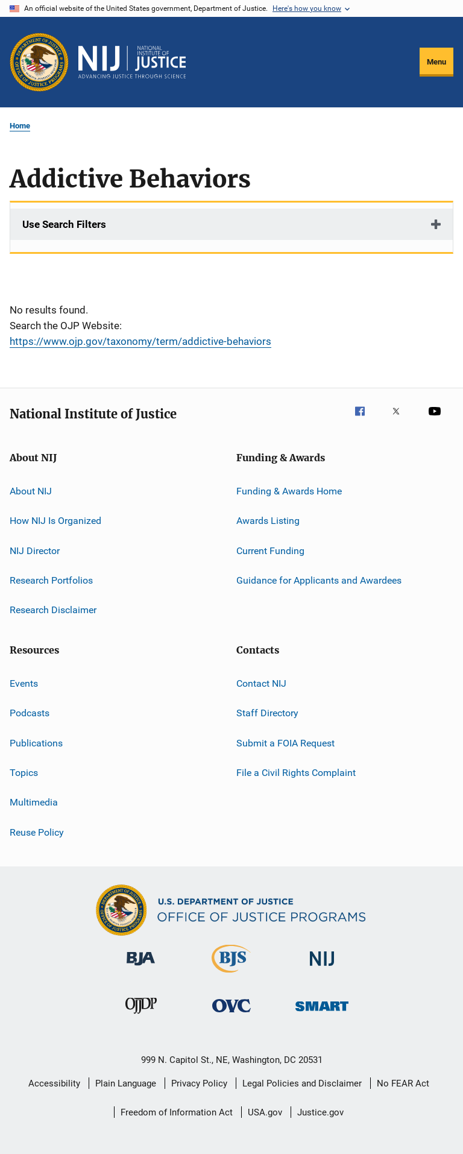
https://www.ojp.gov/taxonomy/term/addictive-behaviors (140, 341)
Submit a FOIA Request (285, 742)
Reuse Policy (37, 831)
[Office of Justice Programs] (39, 62)
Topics (24, 772)
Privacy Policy (199, 1083)
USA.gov (265, 1112)
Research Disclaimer (53, 610)
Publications (36, 742)
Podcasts (29, 713)
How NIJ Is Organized (55, 520)
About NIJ (31, 491)
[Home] (132, 62)
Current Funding (270, 551)
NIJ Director (35, 551)
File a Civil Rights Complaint (296, 772)
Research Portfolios (51, 580)
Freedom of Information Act (177, 1112)
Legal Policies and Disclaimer (302, 1083)
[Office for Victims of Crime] (231, 1014)
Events (24, 683)
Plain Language (125, 1083)
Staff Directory (267, 713)
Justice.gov (320, 1112)
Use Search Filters (64, 224)
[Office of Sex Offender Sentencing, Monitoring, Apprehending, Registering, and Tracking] (321, 1013)
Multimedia (34, 802)
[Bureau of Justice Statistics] (231, 975)
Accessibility (54, 1083)
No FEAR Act (403, 1083)
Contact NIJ (261, 683)
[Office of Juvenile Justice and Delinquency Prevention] (141, 1016)
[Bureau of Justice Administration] (141, 968)
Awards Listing (268, 520)
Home (20, 125)
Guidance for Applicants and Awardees (319, 580)
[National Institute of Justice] (322, 968)
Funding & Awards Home (289, 491)
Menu (436, 61)
